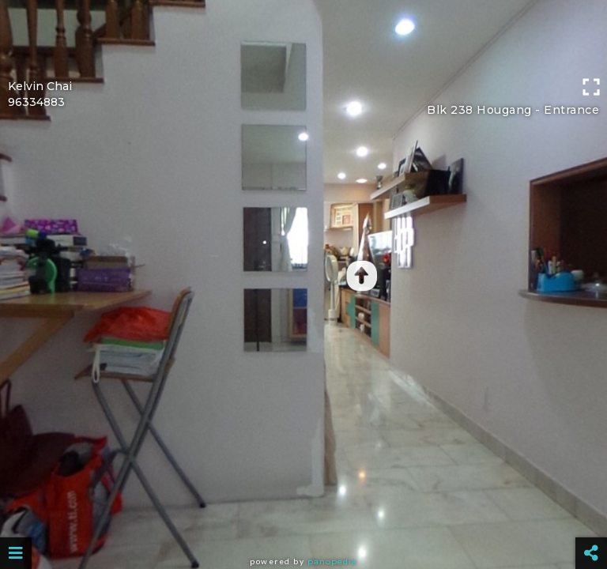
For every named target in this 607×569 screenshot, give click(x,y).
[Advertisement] (303, 35)
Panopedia (332, 561)
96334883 (36, 102)
